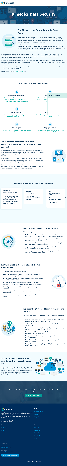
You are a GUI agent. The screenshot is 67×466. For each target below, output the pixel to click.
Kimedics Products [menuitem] (38, 411)
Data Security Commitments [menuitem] (56, 100)
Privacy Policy (19, 71)
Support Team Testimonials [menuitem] (56, 105)
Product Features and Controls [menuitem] (57, 112)
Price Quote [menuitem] (4, 427)
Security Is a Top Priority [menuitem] (55, 108)
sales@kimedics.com (6, 447)
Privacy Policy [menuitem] (37, 430)
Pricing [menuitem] (36, 414)
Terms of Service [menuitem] (38, 433)
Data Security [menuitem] (37, 435)
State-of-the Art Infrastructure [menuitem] (57, 110)
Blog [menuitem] (2, 430)
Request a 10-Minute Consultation (10, 455)
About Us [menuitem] (36, 427)
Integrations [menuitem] (37, 417)
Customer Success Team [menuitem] (55, 103)
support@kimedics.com (7, 451)
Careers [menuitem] (36, 438)
